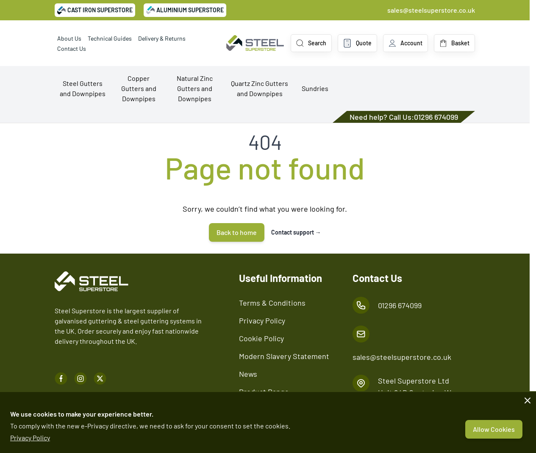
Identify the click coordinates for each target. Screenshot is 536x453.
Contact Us (71, 48)
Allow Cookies (494, 429)
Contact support (296, 232)
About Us (69, 38)
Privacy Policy (30, 438)
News (248, 373)
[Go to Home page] (255, 43)
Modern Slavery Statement (284, 356)
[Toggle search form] (311, 43)
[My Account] (405, 43)
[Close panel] (527, 400)
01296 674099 (436, 117)
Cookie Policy (261, 338)
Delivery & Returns (162, 38)
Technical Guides (110, 38)
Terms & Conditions (272, 302)
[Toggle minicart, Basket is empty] (454, 43)
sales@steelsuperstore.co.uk (431, 10)
